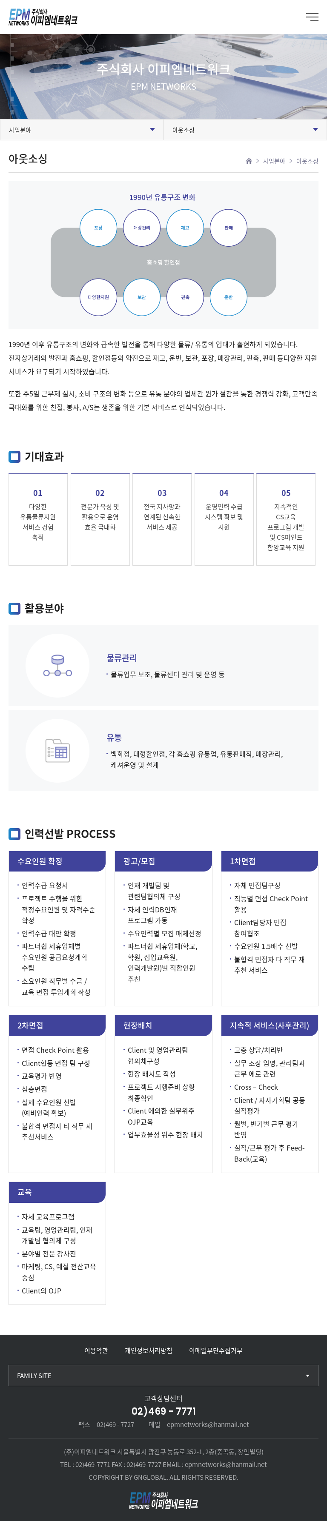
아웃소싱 (183, 129)
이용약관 (96, 1350)
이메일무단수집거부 (216, 1350)
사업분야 (20, 129)
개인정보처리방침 (148, 1350)
